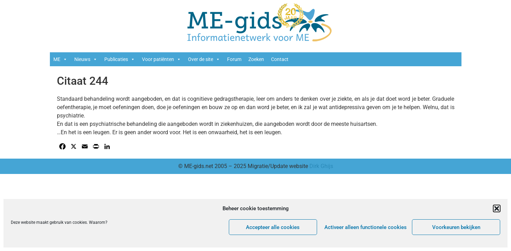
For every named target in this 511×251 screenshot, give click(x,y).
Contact (279, 59)
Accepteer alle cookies (273, 227)
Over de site (204, 59)
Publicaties (119, 59)
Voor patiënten (161, 59)
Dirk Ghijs (321, 166)
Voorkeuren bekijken (456, 227)
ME (60, 59)
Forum (234, 59)
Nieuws (85, 59)
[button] (496, 208)
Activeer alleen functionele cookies (365, 227)
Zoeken (256, 59)
